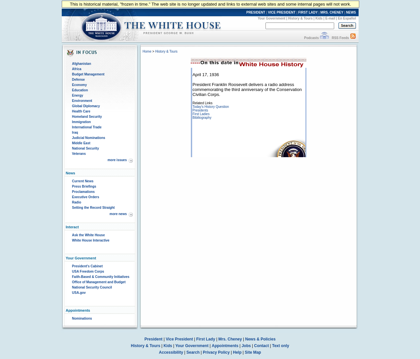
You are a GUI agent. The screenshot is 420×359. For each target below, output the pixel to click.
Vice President (179, 339)
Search (193, 352)
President (153, 339)
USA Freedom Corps (88, 271)
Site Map (253, 352)
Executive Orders (85, 197)
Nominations (82, 318)
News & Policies (260, 339)
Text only (280, 345)
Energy (77, 95)
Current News (82, 181)
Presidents (200, 110)
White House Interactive (90, 240)
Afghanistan (81, 64)
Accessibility (171, 352)
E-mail (330, 18)
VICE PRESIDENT (282, 12)
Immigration (81, 122)
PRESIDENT (255, 12)
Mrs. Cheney (230, 339)
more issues (117, 160)
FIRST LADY (308, 12)
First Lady (205, 339)
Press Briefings (84, 186)
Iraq (75, 132)
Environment (82, 101)
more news (118, 214)
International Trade (86, 127)
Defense (78, 79)
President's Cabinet (87, 266)
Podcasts (311, 38)
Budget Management (88, 74)
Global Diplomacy (86, 106)
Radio (76, 202)
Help (237, 352)
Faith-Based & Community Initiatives (100, 277)
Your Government (271, 18)
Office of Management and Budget (98, 282)
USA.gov (79, 292)
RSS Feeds (340, 38)
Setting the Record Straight (93, 207)
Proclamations (83, 192)
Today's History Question (210, 107)
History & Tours (300, 18)
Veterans (79, 154)
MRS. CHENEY (331, 12)
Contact (261, 345)
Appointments (225, 345)
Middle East (81, 143)
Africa (76, 69)
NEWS (351, 12)
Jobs (246, 345)
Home (147, 51)
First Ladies (201, 114)
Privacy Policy (216, 352)
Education (80, 90)
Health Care (81, 111)
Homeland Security (87, 116)
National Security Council (92, 287)
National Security (85, 148)
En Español (347, 18)
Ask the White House (88, 235)
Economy (79, 85)
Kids (319, 18)
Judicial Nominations (88, 138)
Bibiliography (201, 117)
